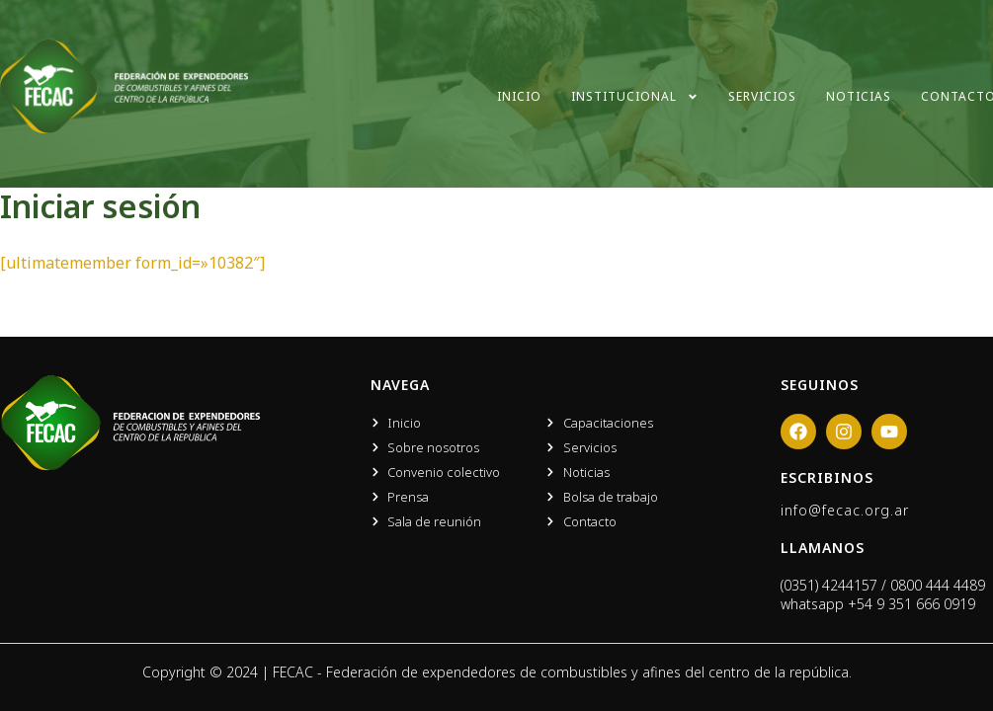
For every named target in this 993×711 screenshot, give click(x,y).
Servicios (762, 96)
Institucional (635, 97)
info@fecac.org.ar (845, 510)
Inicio (519, 96)
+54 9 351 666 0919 (911, 603)
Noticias (858, 96)
